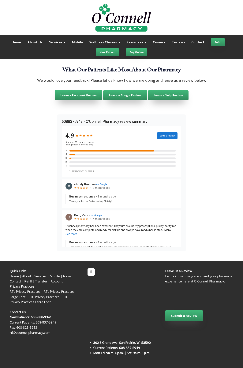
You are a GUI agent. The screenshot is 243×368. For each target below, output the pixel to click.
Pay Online (136, 52)
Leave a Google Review (125, 95)
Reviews (178, 42)
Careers (159, 42)
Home (16, 42)
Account (57, 281)
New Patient (107, 52)
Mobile (77, 42)
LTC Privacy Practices (44, 296)
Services (40, 276)
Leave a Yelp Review (168, 95)
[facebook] (91, 272)
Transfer (41, 281)
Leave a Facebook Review (78, 95)
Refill (218, 42)
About (26, 276)
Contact (197, 42)
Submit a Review (184, 315)
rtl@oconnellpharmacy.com (30, 332)
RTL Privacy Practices (25, 291)
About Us (35, 42)
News (67, 276)
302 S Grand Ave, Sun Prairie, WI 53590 (122, 342)
